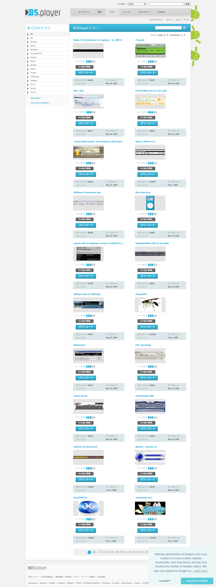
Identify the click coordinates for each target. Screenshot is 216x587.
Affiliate (68, 577)
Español (61, 583)
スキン (112, 12)
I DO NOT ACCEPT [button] (197, 581)
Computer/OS (36, 53)
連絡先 (92, 577)
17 (108, 552)
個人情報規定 (47, 577)
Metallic (33, 65)
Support (161, 12)
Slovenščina (126, 583)
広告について (33, 577)
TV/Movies (34, 77)
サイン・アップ (182, 20)
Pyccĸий (115, 583)
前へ (95, 552)
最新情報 (59, 577)
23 (134, 552)
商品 (99, 12)
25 (142, 552)
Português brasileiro (91, 583)
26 (147, 552)
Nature (33, 69)
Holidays (33, 81)
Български (33, 583)
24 (138, 552)
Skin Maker (36, 98)
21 (125, 552)
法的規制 (101, 577)
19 (117, 552)
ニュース (127, 12)
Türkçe (137, 583)
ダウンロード (144, 12)
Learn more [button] (200, 570)
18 (113, 552)
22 (130, 552)
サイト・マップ (80, 577)
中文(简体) (146, 583)
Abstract (33, 42)
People (33, 73)
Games (33, 57)
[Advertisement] (47, 126)
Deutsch (43, 583)
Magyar (70, 583)
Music (32, 61)
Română (106, 583)
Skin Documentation (40, 103)
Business (34, 50)
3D (31, 38)
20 (121, 552)
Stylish (33, 88)
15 (100, 552)
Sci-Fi (32, 84)
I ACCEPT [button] (164, 581)
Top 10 (33, 92)
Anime (33, 46)
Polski (78, 583)
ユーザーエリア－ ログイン (161, 20)
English (52, 583)
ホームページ (84, 12)
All (31, 34)
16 (104, 552)
